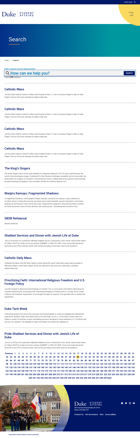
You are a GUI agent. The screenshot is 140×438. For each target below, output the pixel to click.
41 (42, 357)
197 (7, 374)
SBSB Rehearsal (15, 218)
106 (38, 364)
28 (121, 353)
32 (7, 357)
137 (30, 367)
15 (70, 353)
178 (62, 371)
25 (109, 353)
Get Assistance (91, 414)
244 (85, 378)
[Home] (18, 14)
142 (50, 367)
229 (133, 374)
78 (58, 360)
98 (7, 364)
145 (62, 367)
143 (54, 367)
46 (62, 357)
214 (74, 374)
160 (121, 367)
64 (133, 357)
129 (129, 364)
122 (101, 364)
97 (133, 360)
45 (58, 357)
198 (11, 374)
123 (105, 364)
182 (78, 371)
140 (42, 367)
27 (117, 353)
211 (62, 374)
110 (54, 364)
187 (97, 371)
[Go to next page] (109, 378)
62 (125, 357)
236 (54, 378)
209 (54, 374)
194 (125, 371)
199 (15, 374)
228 (129, 374)
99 (11, 364)
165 (11, 371)
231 (34, 378)
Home (6, 60)
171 (34, 371)
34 (15, 357)
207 (46, 374)
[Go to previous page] (9, 353)
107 (42, 364)
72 (34, 360)
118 (85, 364)
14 (66, 353)
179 (66, 371)
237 (58, 378)
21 (94, 353)
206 (42, 374)
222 (105, 374)
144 (58, 367)
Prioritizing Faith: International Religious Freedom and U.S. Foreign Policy (44, 282)
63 (129, 357)
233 (42, 378)
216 (81, 374)
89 (101, 360)
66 (11, 360)
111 (58, 364)
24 (106, 353)
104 (30, 364)
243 (81, 378)
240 (69, 378)
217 (85, 374)
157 (109, 367)
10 (50, 353)
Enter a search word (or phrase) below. (20, 69)
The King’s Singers (17, 168)
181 (74, 371)
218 (89, 374)
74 (42, 360)
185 (89, 371)
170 (30, 371)
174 (46, 371)
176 (54, 371)
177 (58, 371)
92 (113, 360)
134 (18, 367)
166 (15, 371)
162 (129, 367)
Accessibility (110, 414)
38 (31, 357)
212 (66, 374)
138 (34, 367)
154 (97, 367)
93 (117, 360)
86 (90, 360)
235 (50, 378)
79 (62, 360)
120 (93, 364)
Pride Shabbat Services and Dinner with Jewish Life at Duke (41, 335)
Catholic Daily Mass (18, 258)
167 (18, 371)
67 (15, 360)
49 (74, 357)
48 (70, 357)
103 (26, 364)
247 (97, 378)
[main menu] (130, 14)
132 (11, 367)
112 (62, 364)
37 (27, 357)
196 (133, 371)
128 (125, 364)
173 (42, 371)
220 (97, 374)
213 (70, 374)
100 (15, 364)
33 (11, 357)
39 (34, 357)
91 (109, 360)
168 (22, 371)
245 (89, 378)
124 (109, 364)
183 (81, 371)
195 (129, 371)
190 (109, 371)
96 (129, 360)
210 (58, 374)
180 (70, 371)
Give (101, 414)
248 (101, 378)
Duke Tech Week (15, 309)
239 (65, 378)
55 (97, 357)
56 (101, 357)
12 (58, 353)
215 (78, 374)
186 (93, 371)
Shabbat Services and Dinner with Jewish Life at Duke (41, 235)
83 (78, 360)
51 (82, 357)
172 (38, 371)
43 (50, 357)
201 (22, 374)
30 (129, 353)
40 (38, 357)
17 (78, 353)
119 (89, 364)
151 (85, 367)
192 (117, 371)
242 (77, 378)
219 (93, 374)
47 (66, 357)
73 (38, 360)
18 (82, 353)
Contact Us (79, 414)
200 (18, 374)
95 (125, 360)
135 (22, 367)
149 (78, 367)
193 (121, 371)
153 (93, 367)
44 (54, 357)
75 (46, 360)
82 (74, 360)
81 (70, 360)
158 (113, 367)
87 (94, 360)
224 (113, 374)
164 (7, 371)
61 (121, 357)
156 (105, 367)
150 (81, 367)
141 (46, 367)
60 (117, 357)
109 (50, 364)
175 (50, 371)
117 (81, 364)
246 (93, 378)
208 (50, 374)
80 (66, 360)
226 (121, 374)
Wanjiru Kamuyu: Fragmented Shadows (31, 193)
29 (125, 353)
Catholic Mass (14, 89)
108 (46, 364)
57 (105, 357)
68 (19, 360)
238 (61, 378)
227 (125, 374)
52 (86, 357)
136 (26, 367)
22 (98, 353)
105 (34, 364)
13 (62, 353)
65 (7, 360)
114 (70, 364)
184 (85, 371)
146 (66, 367)
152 (89, 367)
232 (38, 378)
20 (90, 353)
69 (23, 360)
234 (46, 378)
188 (101, 371)
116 (78, 364)
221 (101, 374)
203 (30, 374)
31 (133, 353)
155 (101, 367)
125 (113, 364)
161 (125, 367)
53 (90, 357)
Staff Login (128, 2)
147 (70, 367)
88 (97, 360)
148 (74, 367)
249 (105, 378)
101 (18, 364)
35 (19, 357)
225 (117, 374)
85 (86, 360)
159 (117, 367)
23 (102, 353)
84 (82, 360)
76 (50, 360)
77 (54, 360)
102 (22, 364)
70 (27, 360)
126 (117, 364)
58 (109, 357)
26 (113, 353)
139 (38, 367)
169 (26, 371)
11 (54, 353)
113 (66, 364)
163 (133, 367)
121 (97, 364)
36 (23, 357)
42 (46, 357)
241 (73, 378)
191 (113, 371)
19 (86, 353)
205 (38, 374)
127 (121, 364)
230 (30, 378)
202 (26, 374)
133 (15, 367)
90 (105, 360)
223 (109, 374)
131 (7, 367)
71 (31, 360)
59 (113, 357)
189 (105, 371)
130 (133, 364)
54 (94, 357)
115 (74, 364)
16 (74, 353)
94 (121, 360)
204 (34, 374)
